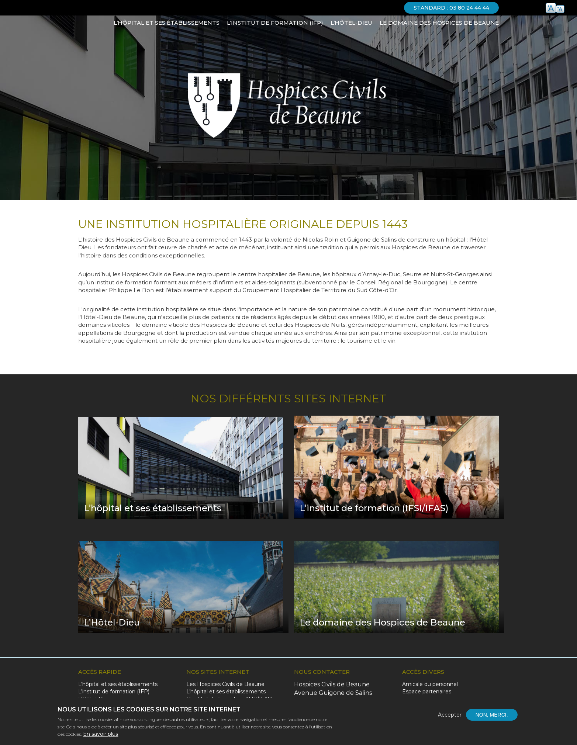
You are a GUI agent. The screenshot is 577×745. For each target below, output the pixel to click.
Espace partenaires (426, 691)
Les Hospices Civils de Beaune (225, 684)
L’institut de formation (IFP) (275, 22)
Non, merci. (492, 715)
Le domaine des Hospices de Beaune (439, 22)
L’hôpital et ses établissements (167, 22)
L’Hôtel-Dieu (351, 22)
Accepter (450, 715)
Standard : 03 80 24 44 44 (451, 7)
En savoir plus (100, 734)
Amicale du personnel (430, 684)
